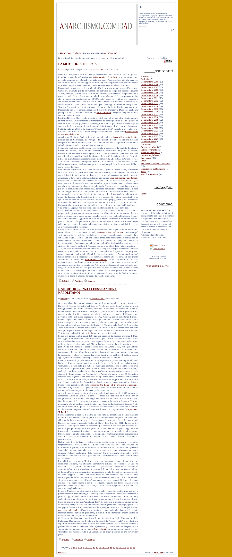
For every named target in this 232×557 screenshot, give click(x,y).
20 (114, 547)
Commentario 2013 (149, 103)
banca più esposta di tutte (125, 137)
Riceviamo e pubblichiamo (153, 169)
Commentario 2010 (149, 95)
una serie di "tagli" (68, 510)
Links (143, 160)
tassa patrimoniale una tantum (124, 178)
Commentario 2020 (149, 122)
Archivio (77, 53)
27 (134, 547)
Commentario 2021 (149, 125)
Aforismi (145, 76)
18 (108, 547)
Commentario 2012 (149, 100)
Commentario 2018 (149, 117)
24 (125, 547)
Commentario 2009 (149, 92)
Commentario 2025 (149, 136)
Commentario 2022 (149, 128)
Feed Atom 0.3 (157, 249)
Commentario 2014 (97, 70)
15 (100, 547)
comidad (64, 70)
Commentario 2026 (149, 139)
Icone (143, 193)
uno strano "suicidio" (96, 259)
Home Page (65, 53)
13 (94, 547)
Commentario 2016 (149, 111)
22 (119, 547)
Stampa (89, 281)
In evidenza (146, 158)
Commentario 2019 (149, 120)
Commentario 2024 (149, 133)
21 (117, 547)
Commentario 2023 (149, 130)
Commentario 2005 (149, 81)
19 (111, 547)
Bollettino (145, 79)
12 (91, 547)
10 (86, 547)
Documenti (146, 144)
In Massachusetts (99, 529)
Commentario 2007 (149, 87)
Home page (62, 552)
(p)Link (63, 281)
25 (128, 547)
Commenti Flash (148, 141)
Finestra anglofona (149, 155)
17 (105, 547)
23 (122, 547)
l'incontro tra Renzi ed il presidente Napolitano (114, 385)
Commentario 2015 (149, 109)
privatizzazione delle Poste (105, 77)
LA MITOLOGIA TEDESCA (77, 64)
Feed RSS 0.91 (157, 245)
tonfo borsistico (104, 112)
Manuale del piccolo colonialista (155, 163)
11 (88, 547)
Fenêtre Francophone (150, 152)
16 (102, 547)
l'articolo (89, 333)
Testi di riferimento (149, 174)
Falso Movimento (149, 149)
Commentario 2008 (149, 90)
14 (97, 547)
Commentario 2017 (149, 114)
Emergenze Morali (149, 147)
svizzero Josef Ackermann (111, 232)
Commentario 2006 (149, 84)
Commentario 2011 (149, 98)
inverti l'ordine (109, 53)
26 (131, 547)
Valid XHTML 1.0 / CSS (157, 266)
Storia (143, 171)
